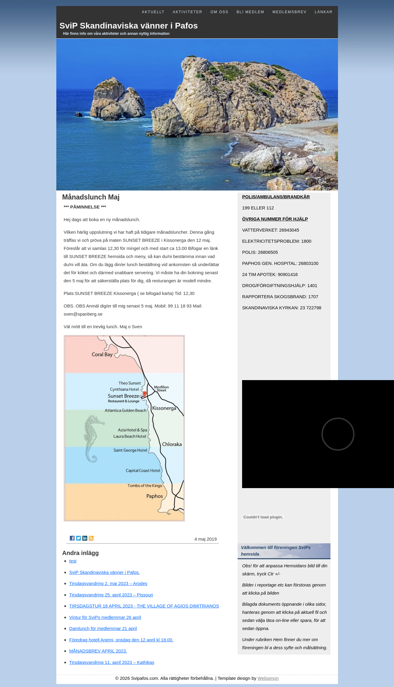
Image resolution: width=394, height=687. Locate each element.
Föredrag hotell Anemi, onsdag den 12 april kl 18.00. (121, 639)
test (72, 560)
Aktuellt (153, 12)
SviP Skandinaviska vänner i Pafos (129, 25)
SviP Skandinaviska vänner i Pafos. (104, 572)
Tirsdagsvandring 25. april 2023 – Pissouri (111, 594)
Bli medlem (251, 12)
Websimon (268, 678)
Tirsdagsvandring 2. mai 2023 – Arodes (108, 583)
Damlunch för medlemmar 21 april (103, 628)
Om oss (220, 12)
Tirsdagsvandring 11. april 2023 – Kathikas (111, 662)
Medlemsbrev (289, 12)
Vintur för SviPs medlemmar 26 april (105, 617)
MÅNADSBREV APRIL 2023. (98, 650)
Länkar (324, 12)
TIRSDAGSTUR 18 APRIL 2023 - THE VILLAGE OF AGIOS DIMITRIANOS (144, 605)
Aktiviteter (187, 12)
